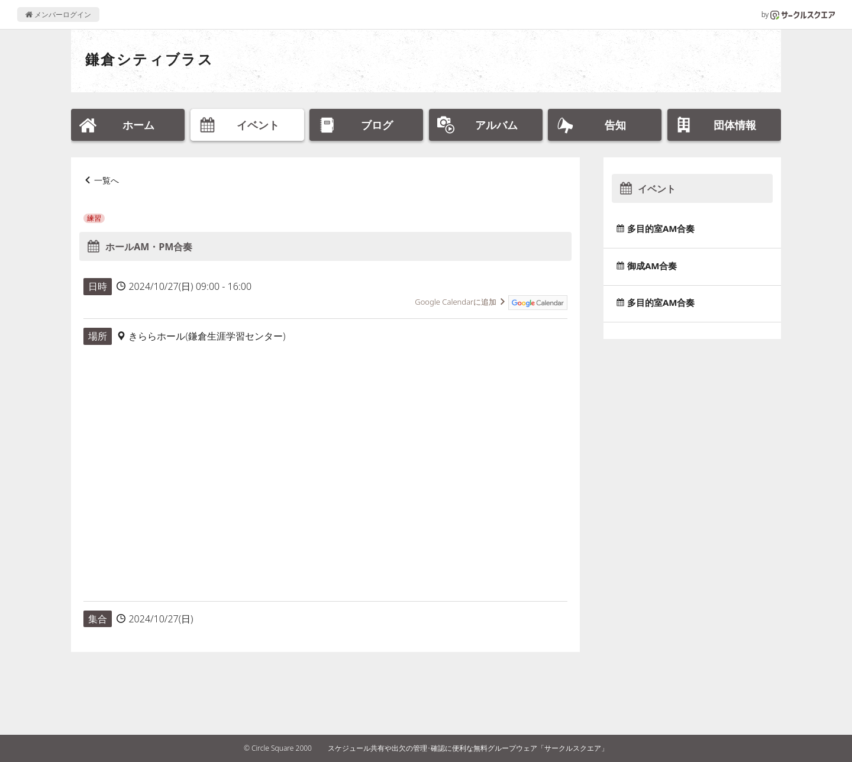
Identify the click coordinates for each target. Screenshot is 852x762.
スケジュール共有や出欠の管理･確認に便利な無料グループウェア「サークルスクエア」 (468, 748)
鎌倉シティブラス (149, 59)
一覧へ (106, 180)
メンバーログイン (58, 14)
